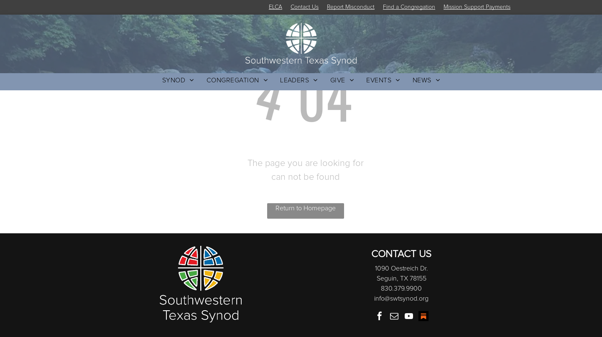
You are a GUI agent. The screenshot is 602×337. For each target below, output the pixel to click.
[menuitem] (178, 80)
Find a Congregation (409, 7)
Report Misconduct (351, 7)
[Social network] (423, 317)
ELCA (275, 7)
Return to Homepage (305, 208)
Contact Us (305, 7)
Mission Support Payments (477, 7)
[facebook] (379, 317)
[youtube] (409, 317)
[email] (394, 317)
